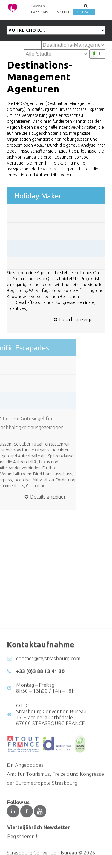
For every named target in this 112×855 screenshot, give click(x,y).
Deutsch (84, 12)
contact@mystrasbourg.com (48, 710)
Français (39, 12)
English (62, 12)
